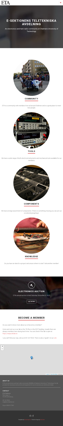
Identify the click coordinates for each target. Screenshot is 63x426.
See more (31, 301)
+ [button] (2, 346)
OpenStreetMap (54, 374)
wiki (55, 338)
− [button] (2, 349)
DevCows (42, 419)
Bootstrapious (27, 419)
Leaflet (47, 374)
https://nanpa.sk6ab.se (10, 333)
